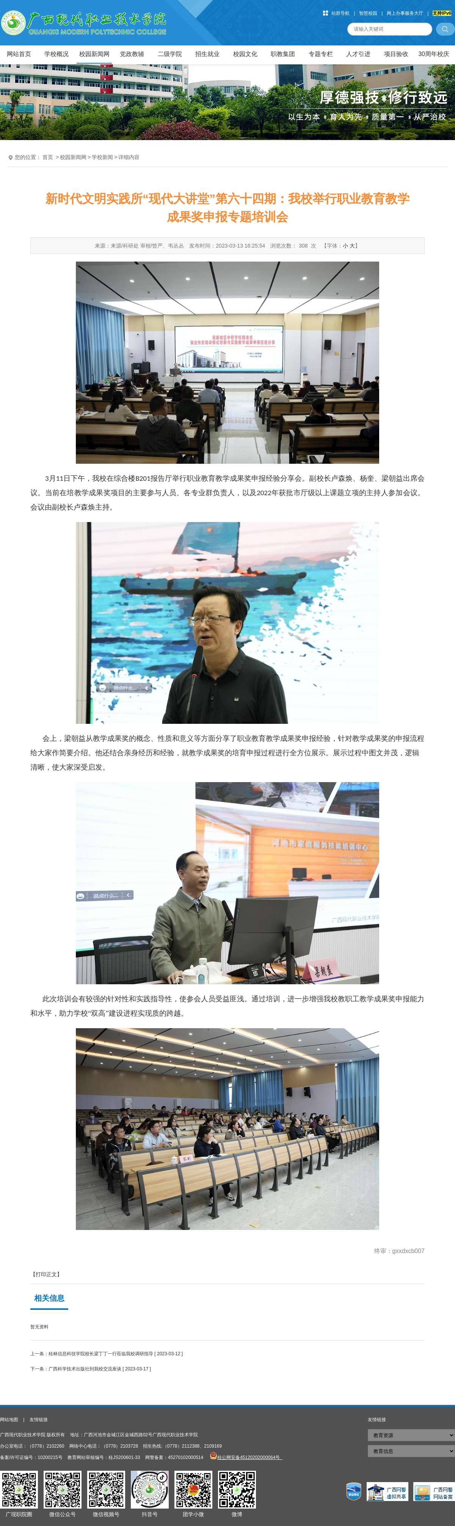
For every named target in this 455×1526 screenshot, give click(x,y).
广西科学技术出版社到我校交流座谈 (85, 1369)
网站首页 (19, 54)
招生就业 (207, 54)
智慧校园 (368, 13)
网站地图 (9, 1419)
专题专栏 (321, 54)
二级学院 (170, 54)
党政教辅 (132, 54)
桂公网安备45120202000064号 (249, 1457)
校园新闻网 (94, 54)
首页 (47, 157)
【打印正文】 (46, 1274)
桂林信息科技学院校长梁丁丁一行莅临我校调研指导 (101, 1353)
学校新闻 (102, 157)
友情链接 (39, 1419)
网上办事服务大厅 (405, 13)
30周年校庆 (433, 54)
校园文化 (245, 54)
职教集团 (283, 54)
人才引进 (358, 54)
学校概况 (56, 54)
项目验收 (396, 54)
